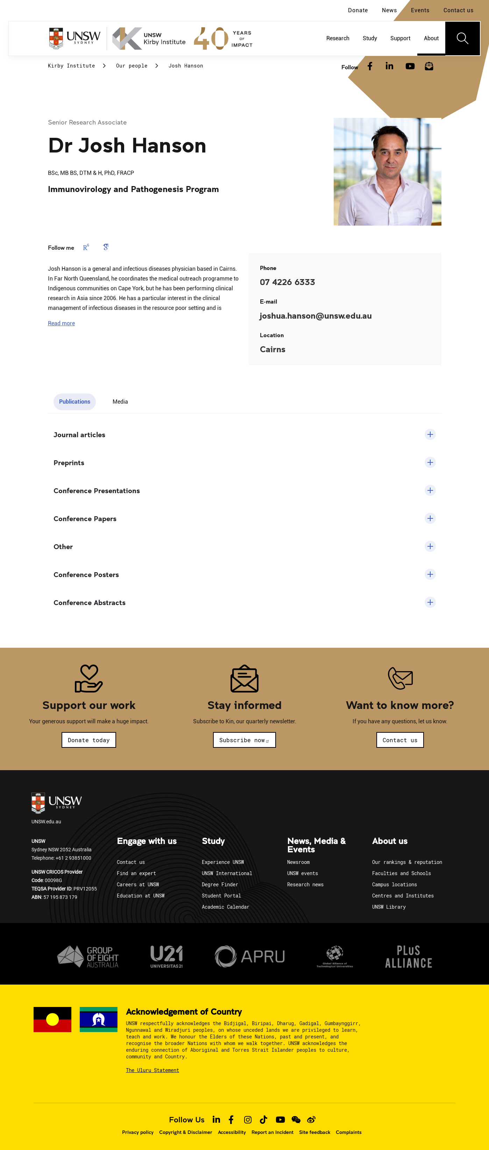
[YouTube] (409, 66)
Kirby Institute (71, 65)
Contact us (459, 10)
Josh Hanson (186, 65)
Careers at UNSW (138, 884)
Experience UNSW (223, 862)
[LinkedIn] (390, 66)
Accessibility (232, 1132)
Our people (132, 65)
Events (420, 10)
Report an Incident (272, 1132)
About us (390, 841)
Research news (305, 884)
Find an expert (136, 873)
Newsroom (298, 862)
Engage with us (147, 841)
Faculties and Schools (401, 873)
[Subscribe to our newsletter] (429, 66)
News (389, 10)
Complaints (349, 1132)
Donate (358, 10)
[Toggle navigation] (462, 38)
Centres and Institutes (403, 895)
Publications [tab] (74, 401)
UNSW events (302, 873)
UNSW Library (389, 906)
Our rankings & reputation (407, 862)
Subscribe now (244, 740)
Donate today (89, 740)
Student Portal (221, 895)
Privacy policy (138, 1132)
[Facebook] (370, 66)
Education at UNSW (140, 895)
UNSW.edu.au (56, 809)
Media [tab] (120, 401)
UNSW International (227, 873)
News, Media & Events (316, 845)
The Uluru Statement (152, 1070)
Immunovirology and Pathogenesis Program (133, 189)
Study (213, 841)
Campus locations (394, 884)
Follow (349, 67)
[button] (61, 323)
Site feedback (314, 1132)
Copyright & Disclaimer (185, 1132)
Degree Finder (220, 884)
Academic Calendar (225, 906)
